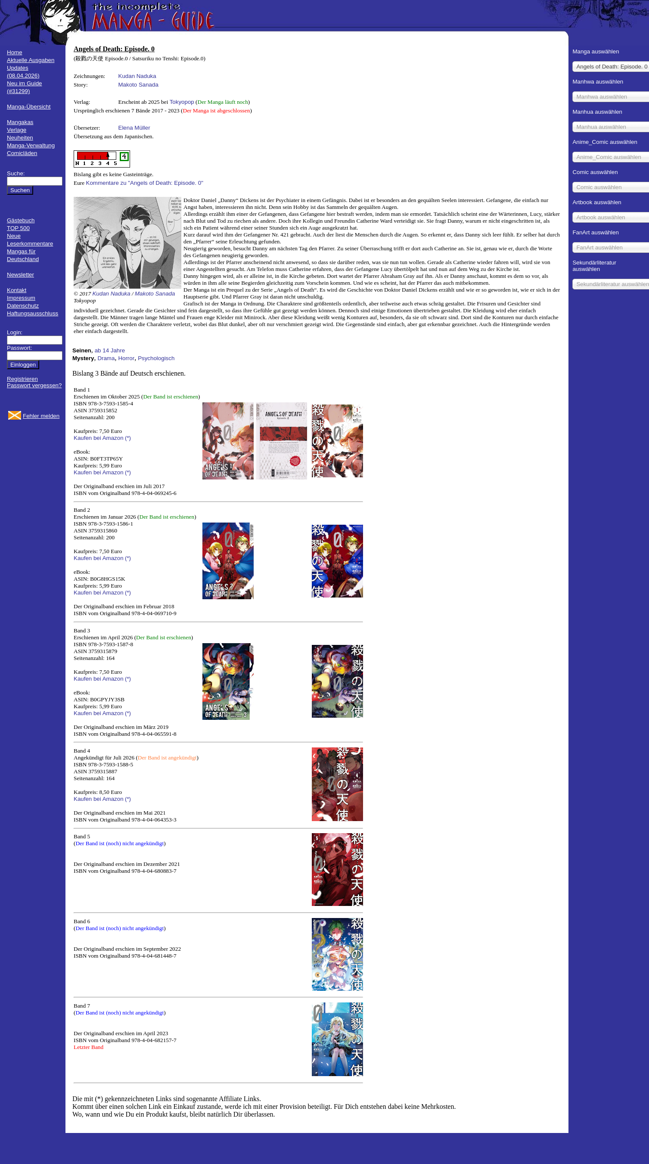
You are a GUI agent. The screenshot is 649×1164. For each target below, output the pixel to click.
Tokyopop (182, 102)
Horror (126, 358)
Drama (106, 358)
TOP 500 (18, 228)
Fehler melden (41, 416)
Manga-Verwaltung (31, 145)
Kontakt (16, 290)
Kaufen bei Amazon (99, 438)
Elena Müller (134, 127)
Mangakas (20, 122)
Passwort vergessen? (34, 385)
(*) (128, 438)
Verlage (16, 130)
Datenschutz (23, 305)
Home (14, 52)
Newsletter (20, 274)
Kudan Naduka (137, 76)
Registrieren (22, 379)
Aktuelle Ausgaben (30, 60)
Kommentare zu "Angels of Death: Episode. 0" (144, 183)
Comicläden (22, 153)
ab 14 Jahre (110, 350)
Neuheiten (20, 137)
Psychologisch (156, 358)
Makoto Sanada (138, 84)
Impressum (21, 298)
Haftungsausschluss (32, 313)
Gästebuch (20, 220)
